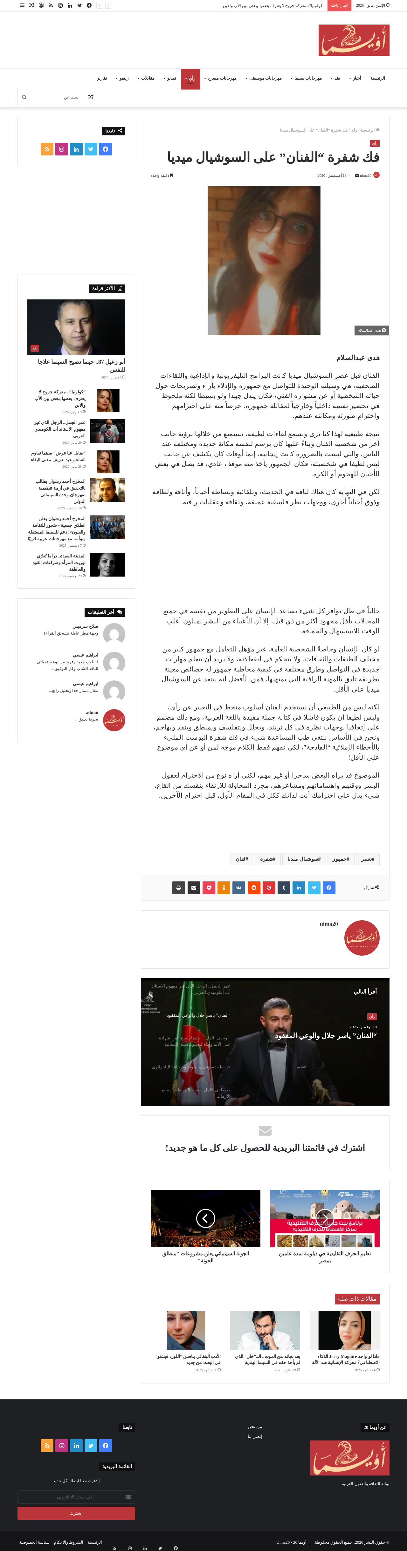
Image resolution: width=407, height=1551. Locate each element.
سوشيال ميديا (302, 859)
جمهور (340, 859)
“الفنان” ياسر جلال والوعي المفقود (324, 1041)
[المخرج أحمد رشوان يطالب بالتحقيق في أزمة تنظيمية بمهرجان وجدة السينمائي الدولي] (107, 490)
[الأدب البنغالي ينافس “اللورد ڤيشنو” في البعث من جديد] (186, 1327)
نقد (337, 78)
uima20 (362, 175)
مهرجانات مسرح (222, 78)
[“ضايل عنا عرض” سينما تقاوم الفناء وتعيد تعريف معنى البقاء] (107, 462)
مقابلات (148, 78)
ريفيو (124, 78)
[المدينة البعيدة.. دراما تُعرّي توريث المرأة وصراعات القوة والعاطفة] (107, 565)
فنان (241, 859)
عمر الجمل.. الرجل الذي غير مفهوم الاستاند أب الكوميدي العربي (60, 429)
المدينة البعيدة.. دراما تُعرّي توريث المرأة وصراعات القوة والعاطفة (59, 563)
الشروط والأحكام (68, 1539)
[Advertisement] (140, 32)
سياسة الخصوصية (34, 1539)
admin (92, 712)
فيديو (171, 78)
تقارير (102, 78)
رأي (192, 78)
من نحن (255, 1423)
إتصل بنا (255, 1433)
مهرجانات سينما (308, 78)
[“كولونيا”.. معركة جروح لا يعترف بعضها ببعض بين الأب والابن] (107, 401)
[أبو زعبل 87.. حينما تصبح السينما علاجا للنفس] (76, 327)
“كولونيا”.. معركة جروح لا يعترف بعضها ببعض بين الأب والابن (273, 5)
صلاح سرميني (85, 626)
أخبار (357, 78)
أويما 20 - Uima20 (291, 1539)
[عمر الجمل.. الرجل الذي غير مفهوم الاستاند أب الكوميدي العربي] (107, 431)
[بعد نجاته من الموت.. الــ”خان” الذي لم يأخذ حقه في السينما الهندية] (265, 1327)
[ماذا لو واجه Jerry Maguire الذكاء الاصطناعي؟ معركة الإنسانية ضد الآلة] (345, 1327)
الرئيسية (377, 78)
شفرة (266, 859)
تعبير (366, 859)
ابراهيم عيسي (85, 655)
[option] (265, 1039)
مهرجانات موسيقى (265, 78)
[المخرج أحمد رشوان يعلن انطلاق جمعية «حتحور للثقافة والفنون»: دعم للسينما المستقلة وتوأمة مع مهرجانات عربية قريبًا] (107, 527)
